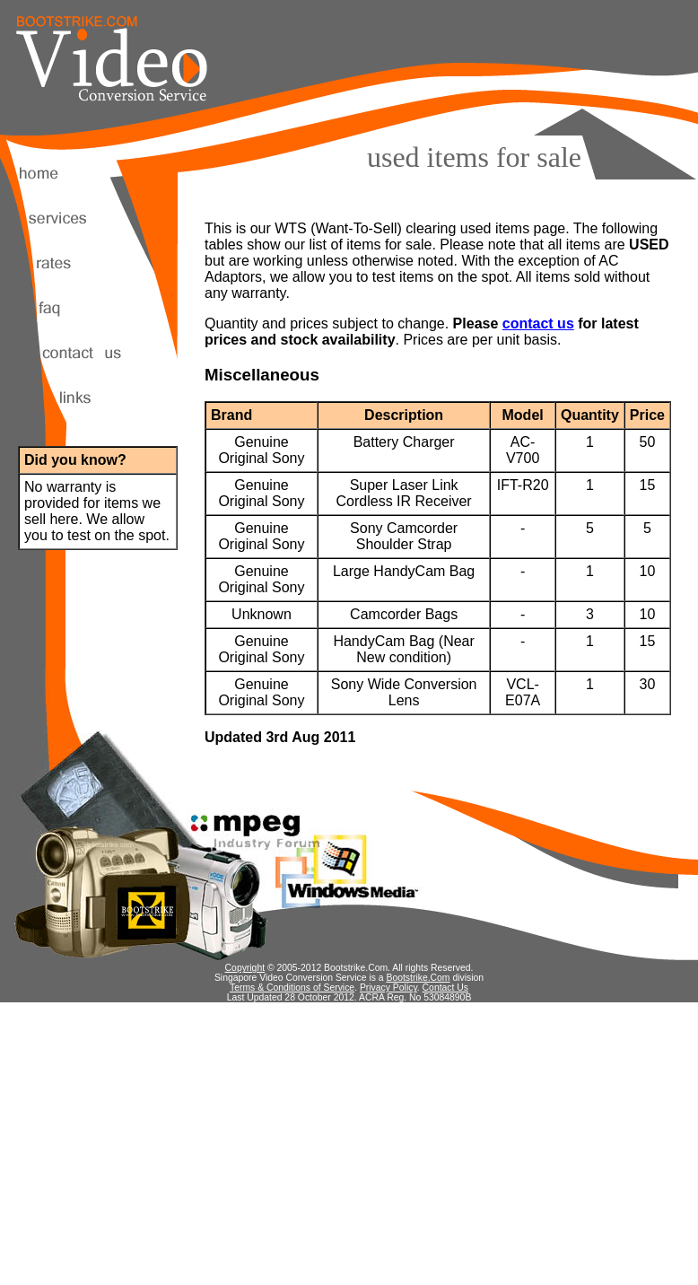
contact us (538, 323)
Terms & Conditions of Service (292, 987)
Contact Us (445, 987)
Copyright (245, 968)
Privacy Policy (388, 987)
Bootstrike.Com (418, 978)
